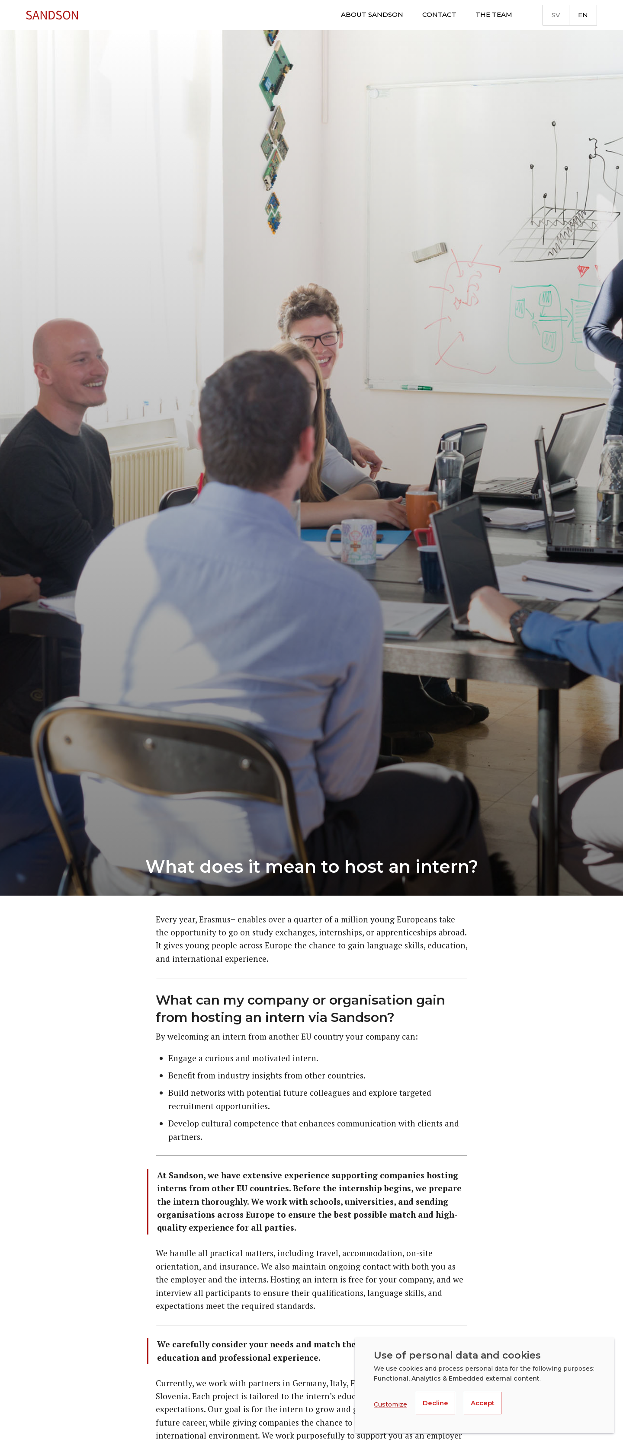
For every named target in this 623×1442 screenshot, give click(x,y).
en (583, 15)
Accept (483, 1403)
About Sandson (372, 14)
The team (493, 14)
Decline (435, 1403)
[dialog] (484, 1385)
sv (556, 15)
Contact (439, 14)
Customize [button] (390, 1404)
